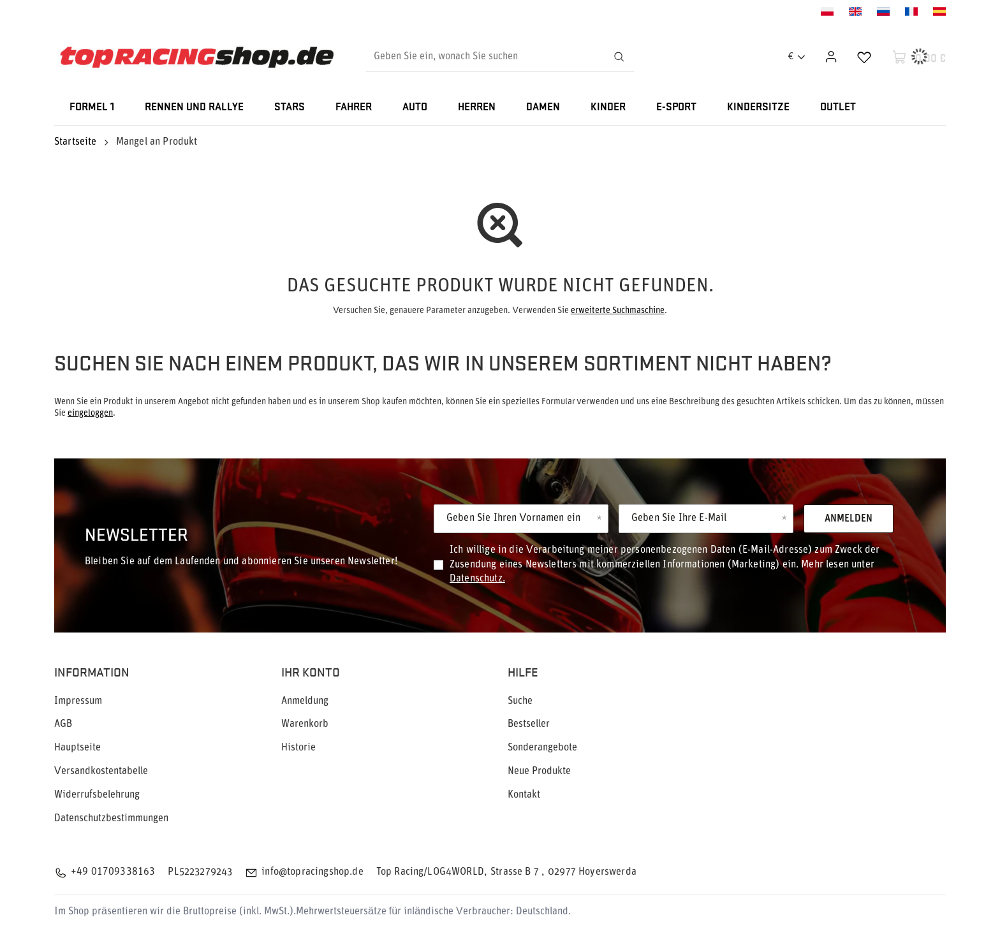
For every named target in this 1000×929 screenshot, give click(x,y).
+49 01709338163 (113, 872)
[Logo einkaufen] (196, 57)
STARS (289, 107)
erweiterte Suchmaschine (618, 311)
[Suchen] (618, 56)
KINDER (608, 107)
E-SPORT (676, 107)
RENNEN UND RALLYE (194, 107)
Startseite (75, 142)
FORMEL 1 (92, 107)
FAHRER (353, 107)
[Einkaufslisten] (864, 56)
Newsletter (136, 533)
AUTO (414, 107)
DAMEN (543, 107)
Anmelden (848, 519)
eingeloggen (90, 413)
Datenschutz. (477, 579)
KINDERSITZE (758, 107)
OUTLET (838, 107)
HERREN (477, 107)
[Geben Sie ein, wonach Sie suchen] (500, 56)
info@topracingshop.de (312, 872)
